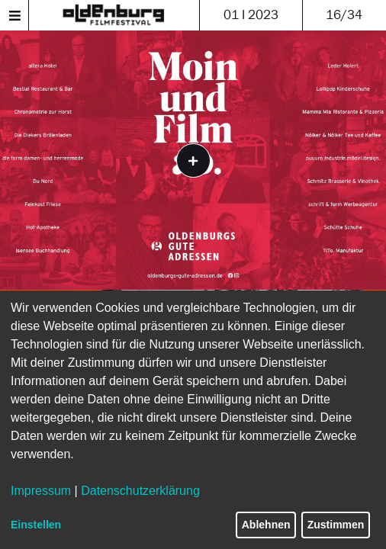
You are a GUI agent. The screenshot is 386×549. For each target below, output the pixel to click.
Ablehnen (266, 524)
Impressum (41, 490)
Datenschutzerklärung (140, 490)
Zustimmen (336, 524)
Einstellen (36, 524)
